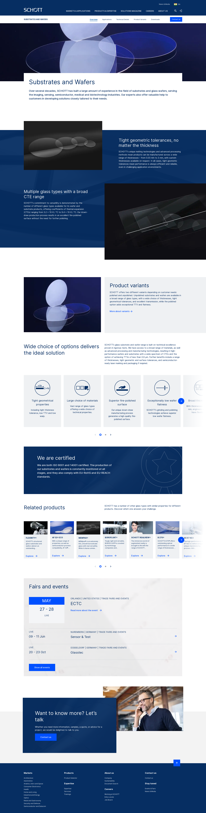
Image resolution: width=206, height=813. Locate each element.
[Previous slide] (95, 434)
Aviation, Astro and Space (33, 784)
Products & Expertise (105, 11)
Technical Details (122, 19)
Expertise (67, 789)
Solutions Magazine (131, 11)
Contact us (176, 19)
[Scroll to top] (176, 763)
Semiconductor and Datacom (35, 806)
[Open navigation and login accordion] (180, 10)
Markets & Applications (78, 11)
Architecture (28, 778)
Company (108, 778)
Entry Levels (109, 797)
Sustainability (110, 781)
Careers (150, 11)
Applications (107, 19)
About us (163, 11)
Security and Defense (32, 803)
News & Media (164, 4)
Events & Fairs (150, 789)
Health (26, 789)
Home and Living (30, 792)
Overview (93, 19)
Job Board (109, 800)
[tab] (100, 435)
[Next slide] (110, 434)
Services (67, 791)
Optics (26, 798)
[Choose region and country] (177, 4)
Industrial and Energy (32, 795)
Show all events (42, 667)
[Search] (175, 10)
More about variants (121, 311)
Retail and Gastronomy (32, 801)
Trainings (67, 794)
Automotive (28, 781)
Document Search (111, 784)
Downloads (155, 19)
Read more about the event (86, 610)
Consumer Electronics (32, 786)
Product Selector (70, 778)
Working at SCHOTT (112, 794)
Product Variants (140, 19)
